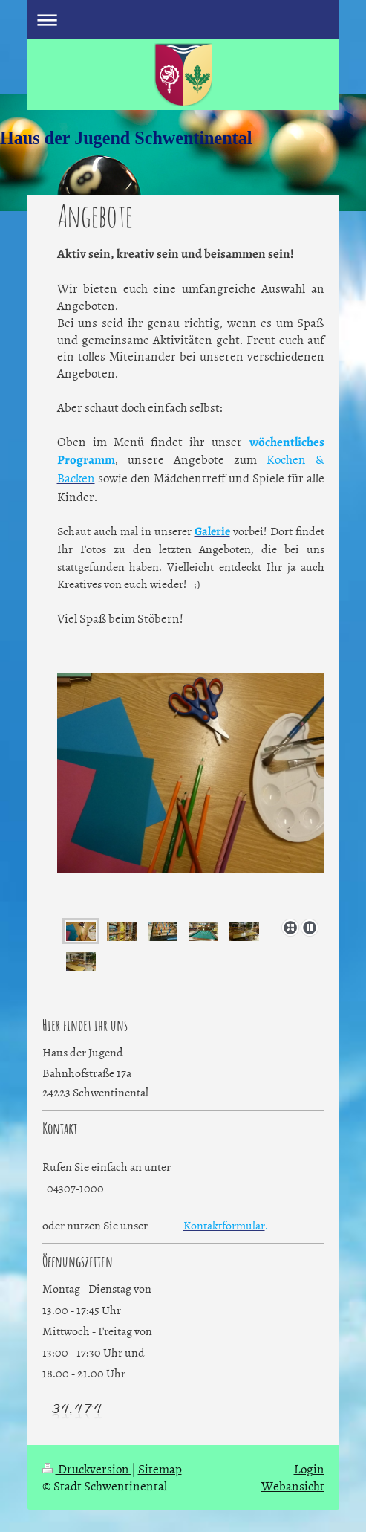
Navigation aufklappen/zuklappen (183, 20)
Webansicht (292, 1485)
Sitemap (160, 1468)
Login (309, 1468)
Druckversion (86, 1468)
